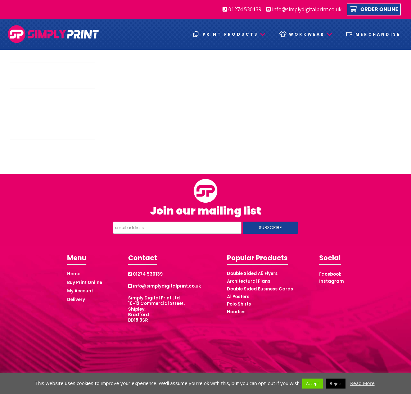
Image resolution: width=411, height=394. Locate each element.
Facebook (330, 274)
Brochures (22, 69)
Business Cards (28, 82)
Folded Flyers (25, 108)
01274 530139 (242, 9)
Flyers (18, 95)
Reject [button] (336, 383)
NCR (16, 120)
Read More (362, 383)
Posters (20, 133)
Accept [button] (312, 383)
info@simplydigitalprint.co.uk (304, 9)
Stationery (22, 146)
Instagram (331, 281)
